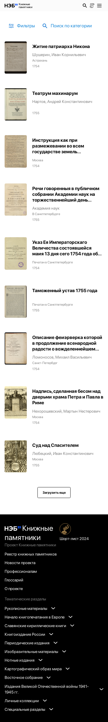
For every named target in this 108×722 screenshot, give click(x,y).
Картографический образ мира (37, 669)
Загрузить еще (54, 493)
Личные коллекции (26, 700)
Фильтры (21, 25)
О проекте (14, 588)
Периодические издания (31, 643)
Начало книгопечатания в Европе (38, 617)
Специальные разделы (29, 709)
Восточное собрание (27, 677)
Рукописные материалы (30, 608)
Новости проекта (20, 562)
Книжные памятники (29, 533)
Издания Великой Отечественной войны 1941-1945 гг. (54, 689)
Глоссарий (14, 580)
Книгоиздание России (29, 634)
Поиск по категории (66, 25)
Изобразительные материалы (35, 651)
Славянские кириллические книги (39, 625)
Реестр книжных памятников (31, 554)
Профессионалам (21, 571)
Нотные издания (23, 660)
